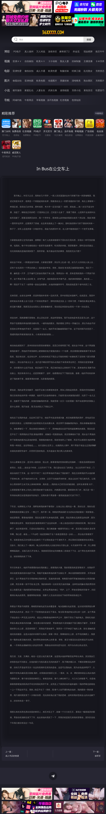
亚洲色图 (29, 80)
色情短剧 (76, 100)
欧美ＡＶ (40, 61)
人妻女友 (40, 90)
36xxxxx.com (53, 32)
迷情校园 (64, 90)
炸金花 (76, 51)
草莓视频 (40, 100)
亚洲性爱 (17, 70)
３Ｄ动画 (52, 61)
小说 (7, 90)
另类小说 (76, 90)
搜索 (89, 39)
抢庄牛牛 (100, 51)
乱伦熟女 (88, 70)
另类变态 (100, 70)
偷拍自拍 (29, 70)
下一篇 (90, 754)
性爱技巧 (100, 90)
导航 (7, 100)
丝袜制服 (76, 61)
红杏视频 (64, 100)
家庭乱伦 (29, 90)
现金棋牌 (88, 51)
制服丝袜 (64, 70)
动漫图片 (52, 80)
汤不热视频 (52, 100)
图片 (7, 80)
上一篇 (15, 754)
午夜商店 (29, 100)
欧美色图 (40, 80)
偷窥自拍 (17, 80)
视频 (7, 61)
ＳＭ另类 (100, 61)
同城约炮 (17, 100)
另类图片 (100, 80)
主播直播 (88, 61)
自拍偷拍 (29, 61)
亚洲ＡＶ (17, 61)
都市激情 (17, 90)
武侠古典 (52, 90)
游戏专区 (52, 51)
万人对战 (40, 51)
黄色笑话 (88, 90)
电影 (7, 71)
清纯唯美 (76, 80)
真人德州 (29, 51)
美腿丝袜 (64, 80)
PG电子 (17, 51)
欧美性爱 (52, 70)
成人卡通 (40, 70)
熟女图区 (88, 80)
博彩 (7, 51)
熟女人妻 (64, 61)
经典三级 (76, 70)
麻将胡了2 (64, 51)
